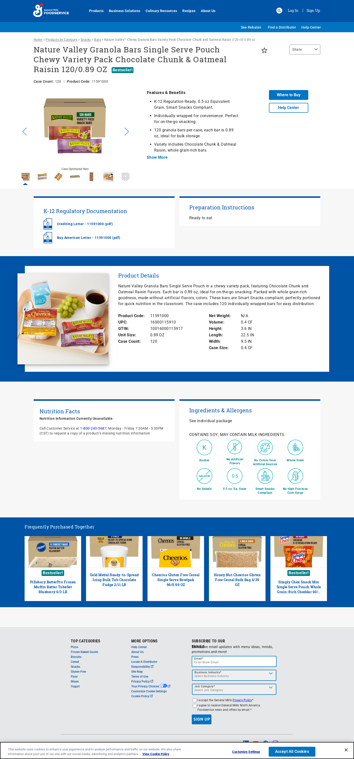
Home (38, 40)
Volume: (217, 322)
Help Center (311, 27)
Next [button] (127, 131)
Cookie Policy (142, 696)
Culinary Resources (158, 11)
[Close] (346, 749)
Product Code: (131, 315)
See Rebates (251, 27)
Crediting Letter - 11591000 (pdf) (85, 224)
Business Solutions (121, 11)
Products (93, 11)
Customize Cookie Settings (149, 691)
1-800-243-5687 (93, 428)
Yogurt (75, 686)
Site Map (137, 671)
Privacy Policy (142, 681)
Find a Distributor (282, 27)
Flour (74, 676)
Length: (216, 335)
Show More (157, 157)
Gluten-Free (78, 671)
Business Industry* (207, 672)
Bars (97, 40)
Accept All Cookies (292, 751)
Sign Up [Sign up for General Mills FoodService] (313, 10)
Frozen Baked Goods (84, 652)
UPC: (123, 322)
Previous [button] (23, 131)
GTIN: (123, 328)
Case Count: (129, 341)
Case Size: (219, 347)
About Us (205, 11)
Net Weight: (220, 315)
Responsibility (142, 666)
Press (135, 657)
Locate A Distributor (144, 662)
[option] (75, 131)
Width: (215, 341)
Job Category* (204, 686)
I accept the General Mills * (225, 700)
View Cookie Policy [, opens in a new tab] (155, 754)
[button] (279, 11)
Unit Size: (127, 335)
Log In (293, 10)
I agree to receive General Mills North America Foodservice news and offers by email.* (228, 708)
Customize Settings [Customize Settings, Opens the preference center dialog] (246, 752)
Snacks (86, 40)
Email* (198, 658)
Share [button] (297, 49)
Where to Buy (288, 95)
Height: (216, 328)
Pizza (74, 647)
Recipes (186, 11)
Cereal (75, 662)
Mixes (75, 681)
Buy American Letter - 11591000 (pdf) (88, 238)
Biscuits (76, 657)
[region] (303, 52)
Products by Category (61, 40)
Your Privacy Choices (150, 686)
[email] (234, 661)
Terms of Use (139, 676)
